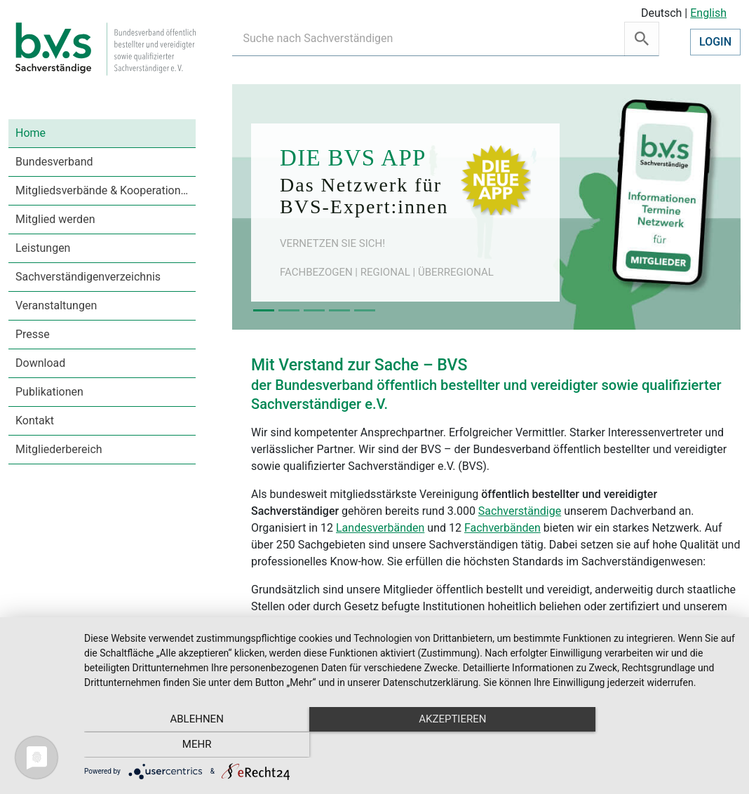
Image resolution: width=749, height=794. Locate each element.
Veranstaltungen (56, 305)
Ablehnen (181, 745)
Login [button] (715, 41)
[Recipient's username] (428, 39)
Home (30, 133)
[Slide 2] (288, 310)
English (708, 13)
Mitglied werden (55, 219)
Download (40, 363)
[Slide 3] (314, 310)
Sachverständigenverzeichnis (88, 276)
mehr (637, 745)
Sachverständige (519, 511)
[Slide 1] (263, 310)
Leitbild (269, 623)
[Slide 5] (364, 310)
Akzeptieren (409, 745)
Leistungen (42, 248)
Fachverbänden (502, 527)
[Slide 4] (339, 310)
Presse (32, 334)
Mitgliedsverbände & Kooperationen (104, 190)
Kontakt (34, 420)
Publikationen (49, 391)
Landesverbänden (380, 527)
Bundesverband (54, 161)
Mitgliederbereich (58, 449)
